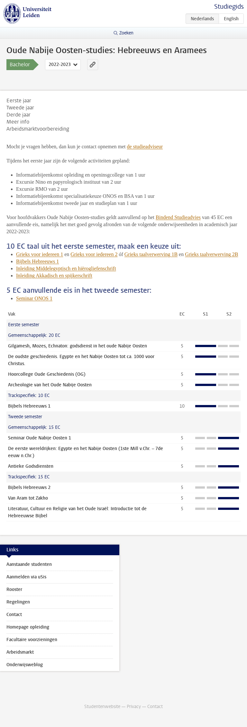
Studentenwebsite (102, 707)
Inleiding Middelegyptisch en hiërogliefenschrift (66, 268)
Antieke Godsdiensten (30, 466)
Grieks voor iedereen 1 (39, 254)
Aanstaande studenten (29, 564)
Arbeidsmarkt (20, 652)
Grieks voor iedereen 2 (93, 254)
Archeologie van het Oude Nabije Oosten (50, 385)
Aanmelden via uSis (26, 577)
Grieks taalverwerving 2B (211, 254)
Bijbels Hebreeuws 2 (29, 487)
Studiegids (229, 6)
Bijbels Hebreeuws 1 (37, 261)
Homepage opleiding (27, 627)
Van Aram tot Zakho (28, 498)
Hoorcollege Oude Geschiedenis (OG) (47, 374)
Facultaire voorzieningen (31, 640)
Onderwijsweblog (24, 665)
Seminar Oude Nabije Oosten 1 (39, 438)
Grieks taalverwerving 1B (151, 254)
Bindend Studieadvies (178, 217)
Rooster (14, 589)
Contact (14, 615)
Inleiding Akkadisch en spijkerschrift (54, 275)
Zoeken (126, 33)
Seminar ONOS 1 (34, 298)
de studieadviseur (145, 146)
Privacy (134, 707)
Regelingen (18, 602)
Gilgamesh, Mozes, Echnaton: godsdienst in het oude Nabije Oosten (77, 346)
